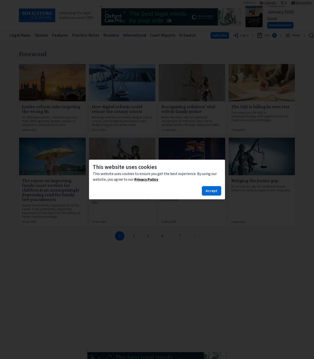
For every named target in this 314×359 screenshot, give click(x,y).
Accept (211, 190)
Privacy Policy (146, 179)
